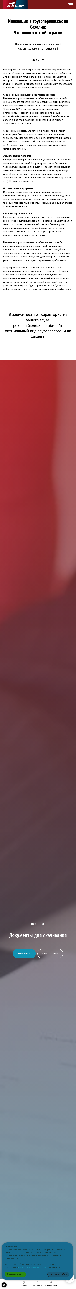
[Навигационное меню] (70, 4)
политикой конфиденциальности (33, 1267)
